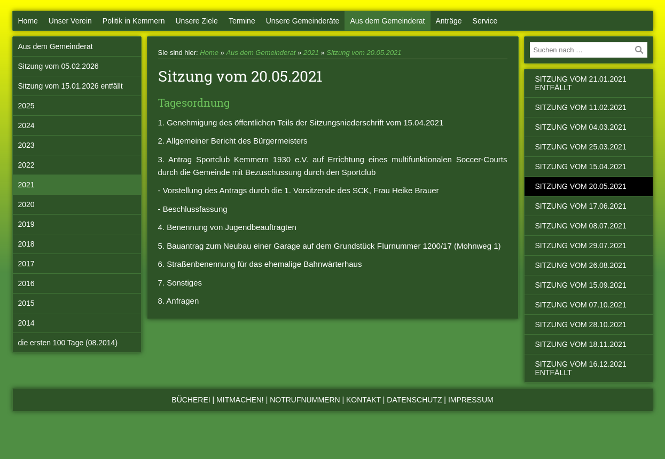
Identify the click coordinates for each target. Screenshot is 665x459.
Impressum (471, 399)
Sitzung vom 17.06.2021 (581, 206)
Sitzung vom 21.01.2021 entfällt (581, 83)
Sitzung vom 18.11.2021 (581, 344)
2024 (26, 125)
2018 (26, 244)
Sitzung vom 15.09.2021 (581, 285)
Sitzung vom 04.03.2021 (581, 127)
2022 (26, 165)
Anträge (449, 21)
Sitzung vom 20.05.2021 (363, 53)
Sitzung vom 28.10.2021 (581, 324)
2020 (26, 204)
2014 (26, 323)
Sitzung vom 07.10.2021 (581, 304)
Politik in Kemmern (134, 21)
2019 (26, 224)
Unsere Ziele (197, 21)
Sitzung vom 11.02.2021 (581, 107)
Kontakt (363, 399)
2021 (26, 184)
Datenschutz (414, 399)
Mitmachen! (240, 399)
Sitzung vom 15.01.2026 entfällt (70, 86)
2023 (26, 145)
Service (485, 21)
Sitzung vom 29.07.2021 (581, 245)
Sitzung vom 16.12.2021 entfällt (581, 368)
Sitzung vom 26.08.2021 (581, 265)
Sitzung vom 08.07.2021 (581, 225)
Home (28, 21)
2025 (26, 105)
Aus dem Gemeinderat (387, 21)
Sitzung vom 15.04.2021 (581, 166)
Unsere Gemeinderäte (303, 21)
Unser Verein (70, 21)
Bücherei (190, 399)
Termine (242, 21)
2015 (26, 303)
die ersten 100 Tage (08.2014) (68, 342)
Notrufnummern (305, 399)
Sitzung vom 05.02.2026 (58, 66)
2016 (26, 283)
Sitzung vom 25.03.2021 (581, 147)
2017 (26, 263)
